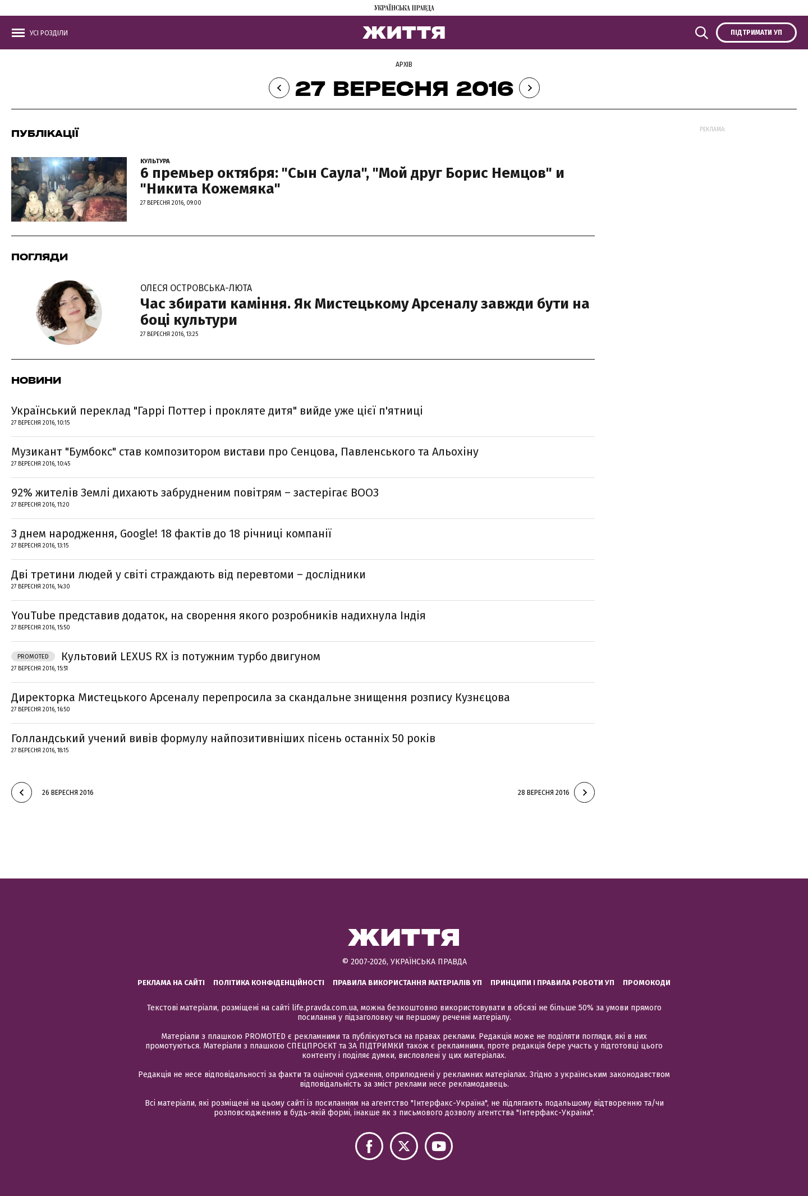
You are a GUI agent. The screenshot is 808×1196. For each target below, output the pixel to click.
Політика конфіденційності (268, 982)
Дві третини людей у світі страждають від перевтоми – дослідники (188, 574)
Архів (404, 64)
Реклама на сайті (171, 982)
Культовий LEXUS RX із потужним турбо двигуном (165, 656)
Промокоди (647, 982)
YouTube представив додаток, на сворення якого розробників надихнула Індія (218, 615)
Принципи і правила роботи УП (552, 982)
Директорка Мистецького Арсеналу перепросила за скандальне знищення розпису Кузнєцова (260, 697)
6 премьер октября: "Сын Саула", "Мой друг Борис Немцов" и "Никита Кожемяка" (352, 181)
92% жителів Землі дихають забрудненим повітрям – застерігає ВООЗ (195, 492)
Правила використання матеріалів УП (407, 982)
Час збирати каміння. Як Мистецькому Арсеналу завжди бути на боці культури (367, 304)
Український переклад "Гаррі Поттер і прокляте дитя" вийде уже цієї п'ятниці (217, 410)
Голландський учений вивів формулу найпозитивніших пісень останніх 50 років (223, 738)
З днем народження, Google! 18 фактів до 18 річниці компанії (171, 533)
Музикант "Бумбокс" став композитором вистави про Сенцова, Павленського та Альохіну (245, 451)
